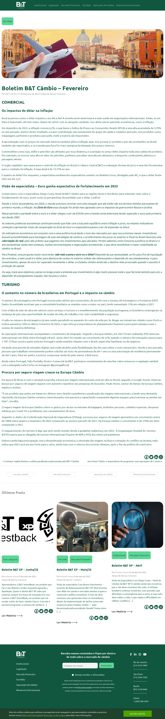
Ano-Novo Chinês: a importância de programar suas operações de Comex (123, 461)
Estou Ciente (137, 713)
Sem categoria (10, 559)
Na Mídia (7, 21)
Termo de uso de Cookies (55, 715)
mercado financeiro (61, 474)
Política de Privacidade (84, 687)
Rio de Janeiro (140, 662)
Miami (136, 698)
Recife (136, 686)
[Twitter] (151, 457)
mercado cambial (20, 474)
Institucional (119, 555)
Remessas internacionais (144, 474)
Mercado (62, 559)
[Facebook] (146, 457)
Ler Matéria (12, 615)
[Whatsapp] (161, 457)
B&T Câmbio (11, 93)
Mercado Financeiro (81, 559)
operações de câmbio (103, 474)
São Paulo (138, 674)
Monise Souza (12, 576)
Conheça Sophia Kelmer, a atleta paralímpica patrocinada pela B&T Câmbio (42, 461)
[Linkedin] (156, 457)
